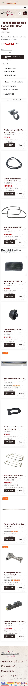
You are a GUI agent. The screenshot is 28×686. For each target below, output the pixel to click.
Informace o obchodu (10, 675)
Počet (2, 49)
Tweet (7, 63)
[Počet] (6, 53)
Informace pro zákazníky (12, 661)
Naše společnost (8, 666)
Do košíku (9, 145)
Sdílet (3, 63)
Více (20, 145)
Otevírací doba (7, 670)
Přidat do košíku (12, 57)
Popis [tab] (7, 82)
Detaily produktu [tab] (17, 82)
